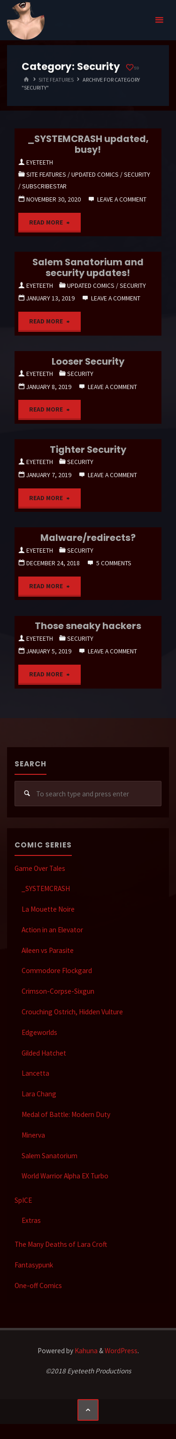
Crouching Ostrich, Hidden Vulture (72, 1011)
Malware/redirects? (88, 537)
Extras (31, 1220)
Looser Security (88, 361)
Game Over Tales (40, 868)
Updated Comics (95, 174)
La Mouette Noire (48, 909)
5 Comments (113, 563)
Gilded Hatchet (44, 1053)
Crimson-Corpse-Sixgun (58, 991)
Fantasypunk (34, 1264)
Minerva (33, 1135)
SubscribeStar (44, 186)
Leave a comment (121, 199)
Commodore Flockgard (57, 970)
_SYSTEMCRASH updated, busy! (88, 144)
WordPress (121, 1350)
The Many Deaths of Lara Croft (61, 1244)
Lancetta (35, 1073)
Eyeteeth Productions (26, 20)
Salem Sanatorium (49, 1155)
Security (137, 174)
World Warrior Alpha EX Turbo (65, 1175)
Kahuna (85, 1350)
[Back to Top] (88, 1410)
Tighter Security (88, 449)
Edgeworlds (39, 1032)
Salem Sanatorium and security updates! (88, 267)
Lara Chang (39, 1093)
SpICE (23, 1200)
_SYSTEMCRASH (46, 888)
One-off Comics (38, 1285)
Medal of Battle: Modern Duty (66, 1114)
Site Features (56, 79)
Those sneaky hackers (88, 625)
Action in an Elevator (52, 929)
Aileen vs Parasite (48, 950)
